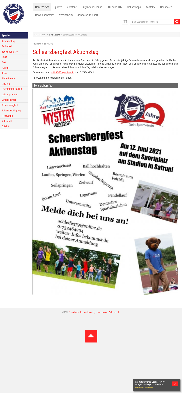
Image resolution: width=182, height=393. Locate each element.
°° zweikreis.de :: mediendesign (82, 312)
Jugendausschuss (92, 7)
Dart (4, 62)
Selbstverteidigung (11, 110)
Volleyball (7, 121)
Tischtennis (7, 115)
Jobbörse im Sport (88, 15)
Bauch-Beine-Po (10, 51)
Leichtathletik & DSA (12, 89)
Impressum (102, 312)
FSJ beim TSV (114, 7)
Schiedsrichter (9, 99)
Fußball (5, 67)
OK (175, 384)
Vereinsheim (66, 15)
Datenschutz (114, 312)
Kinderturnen (8, 78)
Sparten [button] (58, 7)
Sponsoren (166, 7)
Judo (4, 73)
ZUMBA (5, 126)
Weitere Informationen (144, 388)
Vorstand (72, 7)
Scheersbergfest (10, 105)
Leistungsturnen (10, 94)
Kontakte (151, 7)
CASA (4, 57)
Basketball (7, 46)
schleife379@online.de (62, 72)
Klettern (6, 83)
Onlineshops (134, 7)
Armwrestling (8, 41)
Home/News (42, 7)
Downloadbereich (44, 15)
